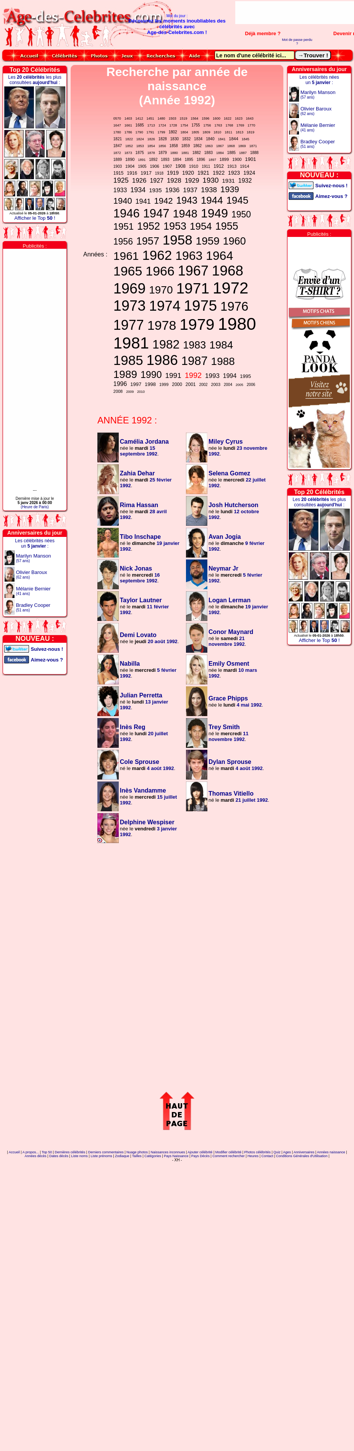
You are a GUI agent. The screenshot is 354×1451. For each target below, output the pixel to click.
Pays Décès (200, 1156)
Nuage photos (137, 1152)
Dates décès (58, 1156)
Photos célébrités (257, 1152)
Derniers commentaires (106, 1152)
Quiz (277, 1152)
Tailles (137, 1156)
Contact (267, 1156)
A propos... (31, 1152)
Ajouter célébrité (200, 1152)
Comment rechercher (228, 1156)
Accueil (14, 1152)
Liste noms (79, 1156)
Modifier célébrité (228, 1152)
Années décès (36, 1156)
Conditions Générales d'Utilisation (302, 1156)
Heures (253, 1156)
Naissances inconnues (167, 1152)
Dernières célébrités (70, 1152)
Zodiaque (122, 1156)
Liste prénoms (101, 1156)
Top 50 (47, 1152)
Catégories (152, 1156)
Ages (287, 1152)
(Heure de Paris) (34, 507)
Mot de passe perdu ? (297, 41)
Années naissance (331, 1152)
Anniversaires (304, 1152)
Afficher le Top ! (34, 218)
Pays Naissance (176, 1156)
